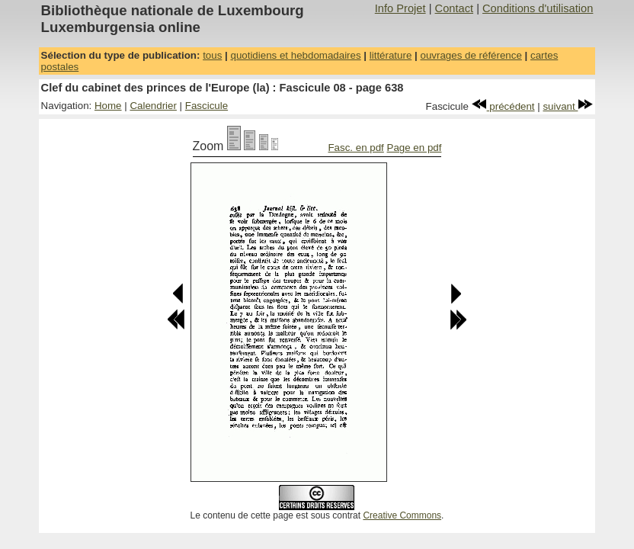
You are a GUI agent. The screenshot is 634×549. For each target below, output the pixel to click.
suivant (568, 106)
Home (108, 105)
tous (212, 55)
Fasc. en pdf (355, 147)
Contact (454, 8)
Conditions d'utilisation (537, 8)
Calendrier (153, 105)
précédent (503, 106)
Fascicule (206, 105)
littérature (391, 55)
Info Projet (400, 8)
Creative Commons (402, 515)
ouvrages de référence (470, 55)
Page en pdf (414, 147)
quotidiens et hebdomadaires (295, 55)
